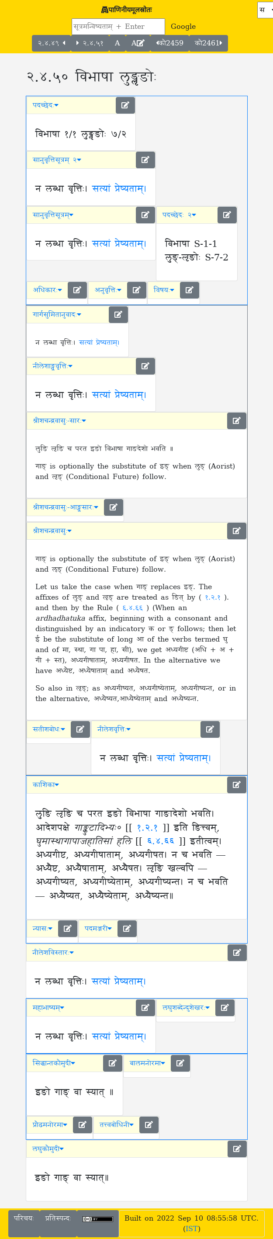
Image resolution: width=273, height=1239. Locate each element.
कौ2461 (208, 43)
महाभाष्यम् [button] (48, 1007)
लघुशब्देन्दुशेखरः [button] (186, 1007)
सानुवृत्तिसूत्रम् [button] (53, 215)
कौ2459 (169, 43)
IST (192, 1229)
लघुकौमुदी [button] (48, 1149)
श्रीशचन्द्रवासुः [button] (52, 531)
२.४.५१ (90, 43)
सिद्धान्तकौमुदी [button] (54, 1063)
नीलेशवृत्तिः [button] (114, 729)
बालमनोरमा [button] (147, 1063)
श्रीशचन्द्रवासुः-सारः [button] (59, 420)
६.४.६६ (134, 607)
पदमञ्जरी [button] (98, 928)
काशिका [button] (46, 784)
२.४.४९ (51, 43)
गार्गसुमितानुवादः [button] (57, 314)
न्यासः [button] (42, 928)
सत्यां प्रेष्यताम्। (119, 189)
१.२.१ (214, 597)
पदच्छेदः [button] (46, 105)
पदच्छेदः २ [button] (179, 215)
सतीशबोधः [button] (49, 729)
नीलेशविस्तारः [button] (53, 952)
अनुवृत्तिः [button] (107, 290)
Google (183, 26)
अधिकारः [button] (47, 290)
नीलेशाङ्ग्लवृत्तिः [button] (53, 366)
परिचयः (24, 1218)
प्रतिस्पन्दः (58, 1218)
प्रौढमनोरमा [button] (50, 1124)
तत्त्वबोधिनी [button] (117, 1124)
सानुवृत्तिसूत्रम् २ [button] (57, 160)
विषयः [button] (164, 290)
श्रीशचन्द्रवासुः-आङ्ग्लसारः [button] (65, 507)
